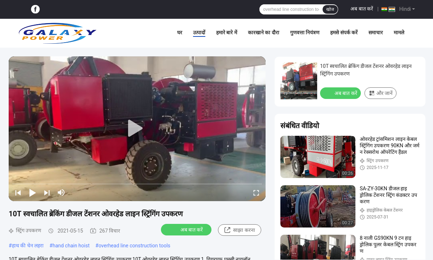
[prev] (18, 192)
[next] (47, 192)
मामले (399, 32)
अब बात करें (361, 9)
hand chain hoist (71, 245)
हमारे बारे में (226, 32)
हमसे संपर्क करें (344, 32)
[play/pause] (32, 192)
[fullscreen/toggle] (256, 192)
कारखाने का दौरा (263, 32)
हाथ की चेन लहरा (28, 245)
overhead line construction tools (134, 245)
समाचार (375, 32)
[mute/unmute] (61, 192)
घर (179, 32)
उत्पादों (199, 32)
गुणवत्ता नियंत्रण (304, 32)
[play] (137, 129)
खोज (330, 9)
